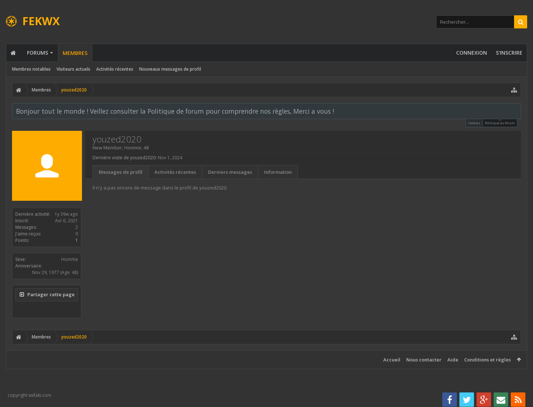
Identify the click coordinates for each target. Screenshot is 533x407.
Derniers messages (230, 172)
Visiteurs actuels (73, 69)
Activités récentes (114, 69)
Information (278, 172)
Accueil (391, 359)
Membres (75, 53)
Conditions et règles (487, 359)
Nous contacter (424, 359)
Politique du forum (500, 122)
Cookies (474, 123)
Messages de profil (120, 172)
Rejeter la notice (516, 111)
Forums (37, 52)
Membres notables (31, 69)
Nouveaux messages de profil (170, 69)
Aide (452, 359)
